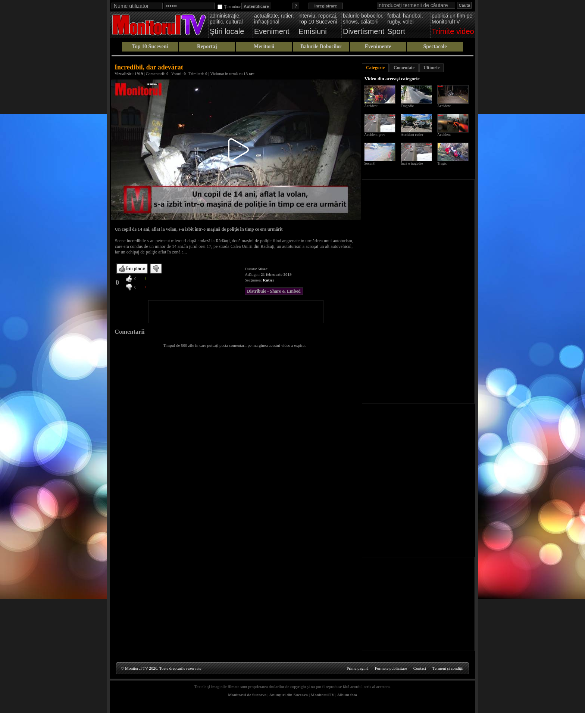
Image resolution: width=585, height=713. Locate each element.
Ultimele (431, 67)
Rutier (269, 280)
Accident (371, 106)
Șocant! (370, 163)
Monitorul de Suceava (247, 694)
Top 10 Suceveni (150, 46)
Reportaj (207, 46)
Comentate (404, 67)
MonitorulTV (322, 694)
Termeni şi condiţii (447, 668)
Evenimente (378, 46)
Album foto (347, 694)
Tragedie (407, 106)
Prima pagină (357, 668)
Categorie (375, 67)
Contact (419, 668)
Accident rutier (412, 135)
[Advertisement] (235, 312)
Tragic (442, 163)
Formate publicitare (391, 668)
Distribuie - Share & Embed (274, 291)
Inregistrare (326, 6)
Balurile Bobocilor (320, 46)
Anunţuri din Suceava (288, 694)
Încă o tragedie (412, 163)
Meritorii (264, 46)
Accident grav (374, 135)
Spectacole (435, 46)
